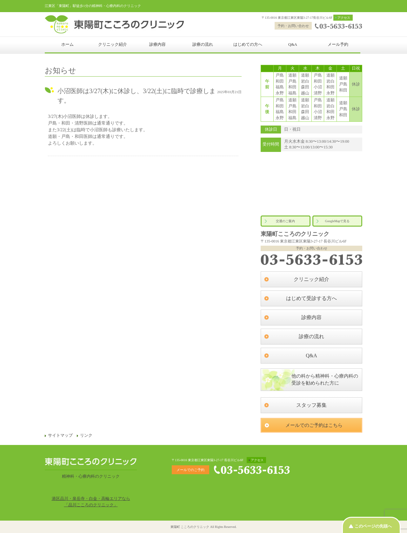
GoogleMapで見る (337, 221)
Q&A (292, 44)
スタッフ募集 (311, 405)
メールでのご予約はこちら (314, 425)
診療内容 (157, 44)
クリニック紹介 (112, 44)
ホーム (67, 44)
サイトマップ (60, 435)
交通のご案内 (285, 221)
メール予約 (338, 44)
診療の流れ (202, 44)
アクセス (343, 17)
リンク (86, 435)
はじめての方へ (247, 44)
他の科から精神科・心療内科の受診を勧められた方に (324, 379)
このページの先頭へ (373, 526)
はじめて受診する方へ (311, 298)
